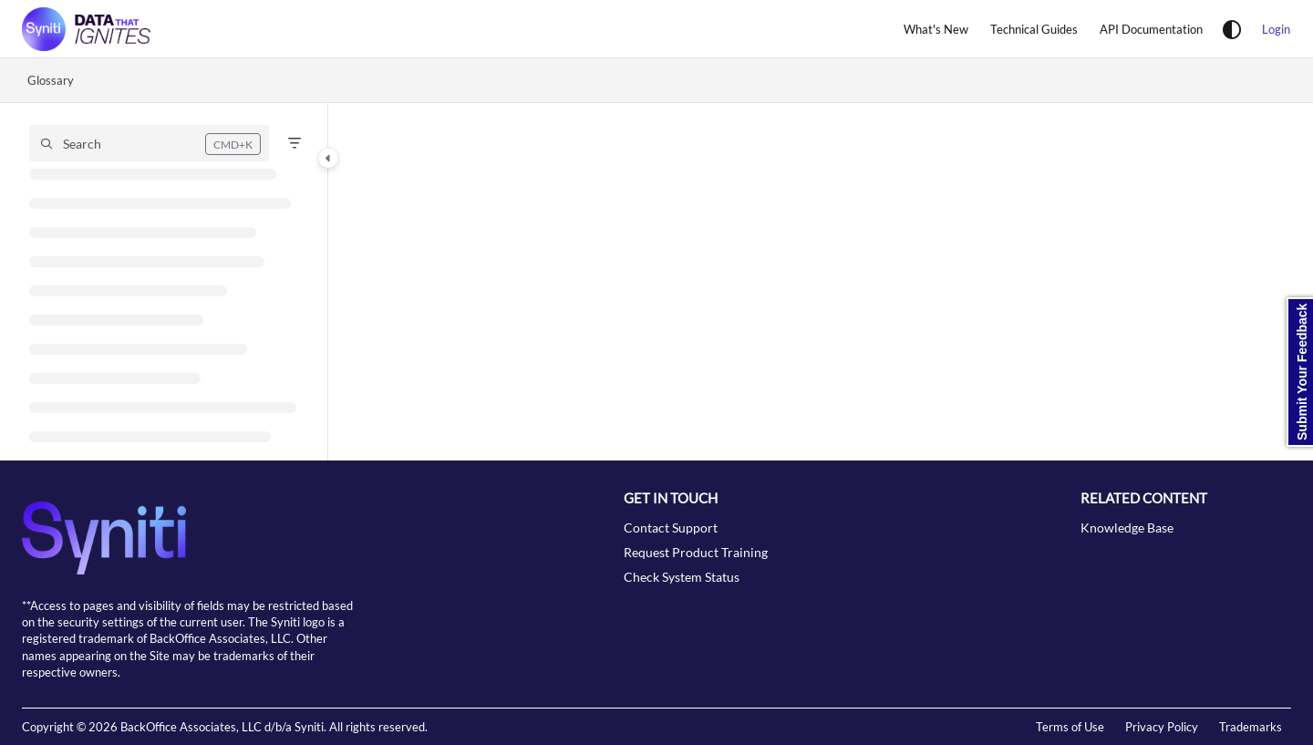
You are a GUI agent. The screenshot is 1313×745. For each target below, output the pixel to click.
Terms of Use (1070, 726)
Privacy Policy (1161, 726)
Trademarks (1250, 726)
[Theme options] (1231, 29)
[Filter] (294, 143)
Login (1276, 29)
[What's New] (936, 29)
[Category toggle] (328, 158)
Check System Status (681, 577)
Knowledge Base (1126, 527)
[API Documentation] (1151, 29)
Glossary (50, 80)
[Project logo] (86, 29)
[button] (149, 143)
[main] (820, 281)
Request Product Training (696, 552)
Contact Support (671, 527)
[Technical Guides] (1034, 29)
